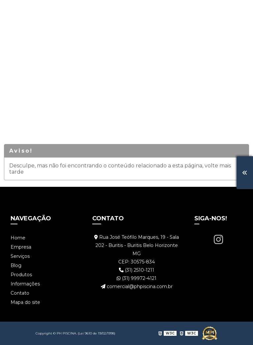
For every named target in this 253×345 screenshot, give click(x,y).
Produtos (146, 11)
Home (25, 11)
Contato (224, 11)
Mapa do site (25, 302)
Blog (117, 11)
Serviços (89, 11)
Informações (186, 11)
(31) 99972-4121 (136, 278)
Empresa (55, 11)
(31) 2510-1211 (136, 270)
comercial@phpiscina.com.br (137, 286)
